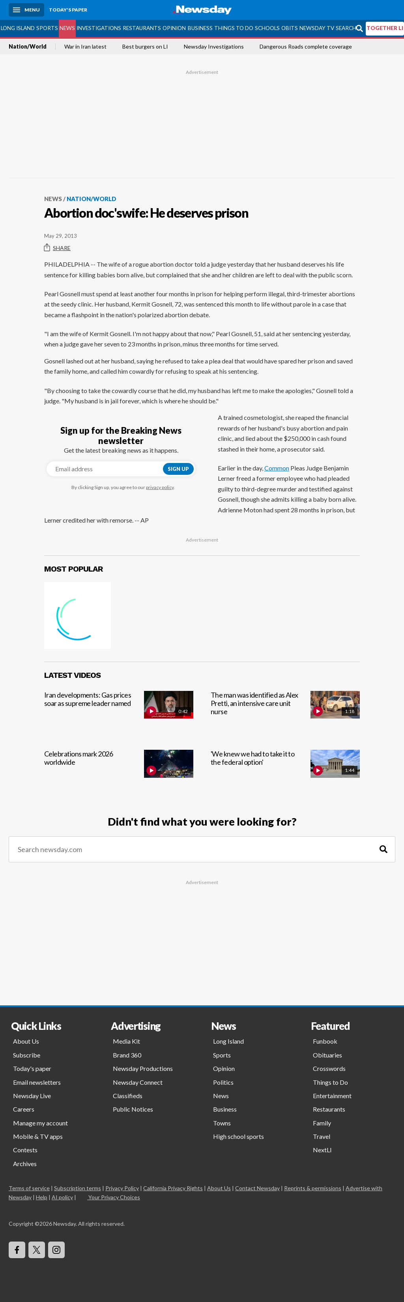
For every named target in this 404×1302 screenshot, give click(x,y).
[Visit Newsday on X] (36, 1250)
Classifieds (127, 1095)
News (67, 28)
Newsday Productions (143, 1068)
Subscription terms (77, 1188)
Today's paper (32, 1068)
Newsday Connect (138, 1082)
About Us (26, 1041)
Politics (223, 1082)
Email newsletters (37, 1082)
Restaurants (142, 28)
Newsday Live (32, 1095)
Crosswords (329, 1068)
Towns (222, 1123)
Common (276, 468)
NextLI (322, 1149)
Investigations (99, 28)
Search (346, 28)
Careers (23, 1109)
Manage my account (40, 1123)
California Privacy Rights (173, 1188)
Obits (289, 28)
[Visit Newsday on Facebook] (17, 1250)
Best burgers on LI (145, 46)
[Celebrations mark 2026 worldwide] (118, 772)
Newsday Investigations (214, 46)
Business (200, 28)
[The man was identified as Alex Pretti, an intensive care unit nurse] (285, 714)
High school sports (238, 1136)
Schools (267, 28)
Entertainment (332, 1095)
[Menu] (26, 10)
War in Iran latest (85, 46)
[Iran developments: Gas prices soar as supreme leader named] (118, 714)
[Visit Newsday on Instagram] (56, 1250)
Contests (25, 1149)
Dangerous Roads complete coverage (306, 46)
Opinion (174, 28)
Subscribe (26, 1055)
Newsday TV (316, 28)
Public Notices (133, 1109)
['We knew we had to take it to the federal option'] (285, 772)
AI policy (62, 1197)
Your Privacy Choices (113, 1197)
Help (41, 1197)
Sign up (178, 469)
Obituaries (327, 1055)
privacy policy (160, 487)
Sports (47, 28)
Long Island (18, 28)
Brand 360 (127, 1055)
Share (57, 247)
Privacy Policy (122, 1188)
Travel (321, 1136)
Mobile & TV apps (38, 1136)
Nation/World (28, 46)
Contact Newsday (257, 1188)
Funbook (325, 1041)
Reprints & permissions (312, 1188)
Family (322, 1123)
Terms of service (29, 1188)
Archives (25, 1163)
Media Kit (126, 1041)
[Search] (383, 849)
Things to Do (233, 28)
